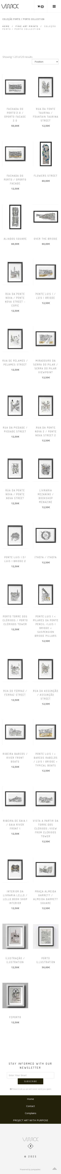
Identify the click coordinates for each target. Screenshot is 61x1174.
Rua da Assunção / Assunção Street (45, 694)
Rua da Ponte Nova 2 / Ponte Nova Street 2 (46, 431)
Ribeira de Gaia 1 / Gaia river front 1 (15, 824)
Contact (30, 1106)
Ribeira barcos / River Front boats (15, 757)
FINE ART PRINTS (27, 26)
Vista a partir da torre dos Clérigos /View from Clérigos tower (46, 828)
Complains (30, 1113)
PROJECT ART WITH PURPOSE (30, 1120)
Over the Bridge (46, 238)
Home (6, 26)
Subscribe (30, 1081)
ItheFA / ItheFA (46, 557)
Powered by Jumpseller (30, 1169)
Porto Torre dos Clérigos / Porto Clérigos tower (15, 620)
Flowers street (46, 175)
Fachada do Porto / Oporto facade (15, 179)
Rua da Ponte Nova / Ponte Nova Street (15, 494)
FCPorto (15, 1017)
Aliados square (15, 238)
